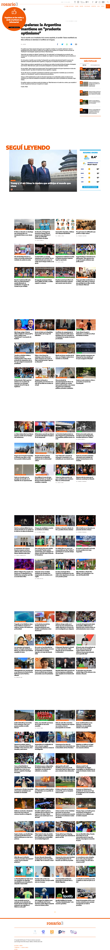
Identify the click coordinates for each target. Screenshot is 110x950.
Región (81, 6)
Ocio (98, 6)
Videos (102, 6)
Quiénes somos (18, 945)
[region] (55, 14)
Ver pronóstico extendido (90, 187)
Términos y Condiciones (21, 947)
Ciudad (76, 6)
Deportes (93, 6)
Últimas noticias (69, 6)
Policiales (87, 6)
